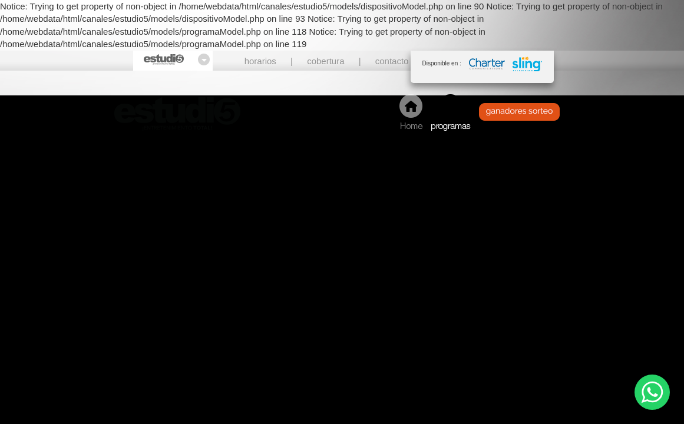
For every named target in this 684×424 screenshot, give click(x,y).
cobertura (325, 61)
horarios (260, 61)
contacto (392, 61)
